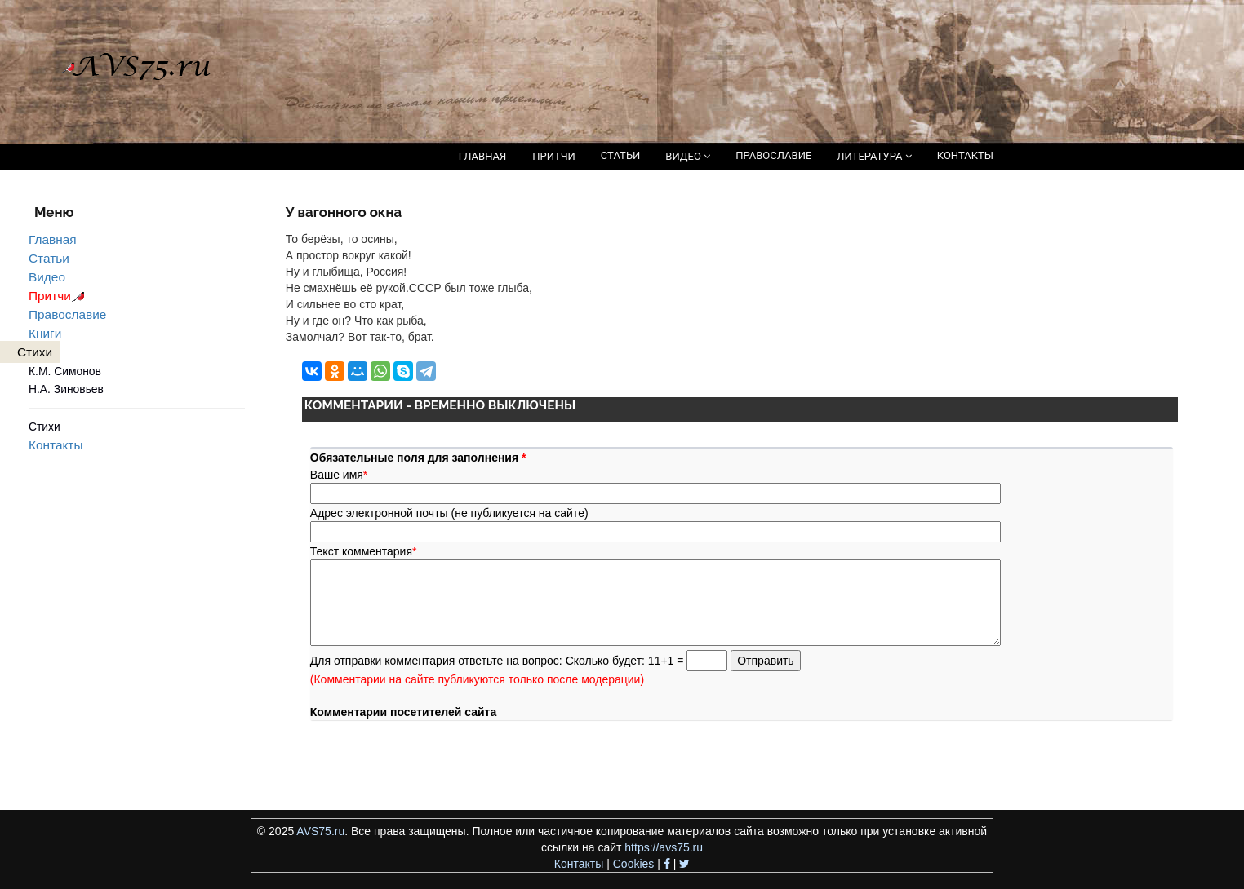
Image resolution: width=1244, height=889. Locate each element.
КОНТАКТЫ (965, 155)
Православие (67, 314)
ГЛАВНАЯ (483, 156)
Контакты (55, 445)
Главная (53, 239)
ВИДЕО (687, 156)
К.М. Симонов (65, 371)
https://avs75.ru (663, 847)
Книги (45, 333)
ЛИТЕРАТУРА (874, 156)
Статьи (49, 258)
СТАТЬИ (620, 155)
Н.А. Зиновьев (66, 389)
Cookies (634, 863)
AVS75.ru (320, 831)
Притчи (59, 296)
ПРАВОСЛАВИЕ (773, 155)
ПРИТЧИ (553, 156)
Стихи (44, 426)
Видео (47, 277)
